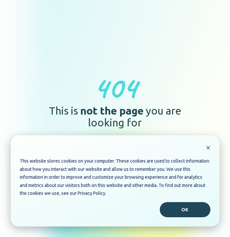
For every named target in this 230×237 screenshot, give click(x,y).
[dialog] (115, 180)
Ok (185, 209)
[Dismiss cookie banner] (208, 149)
